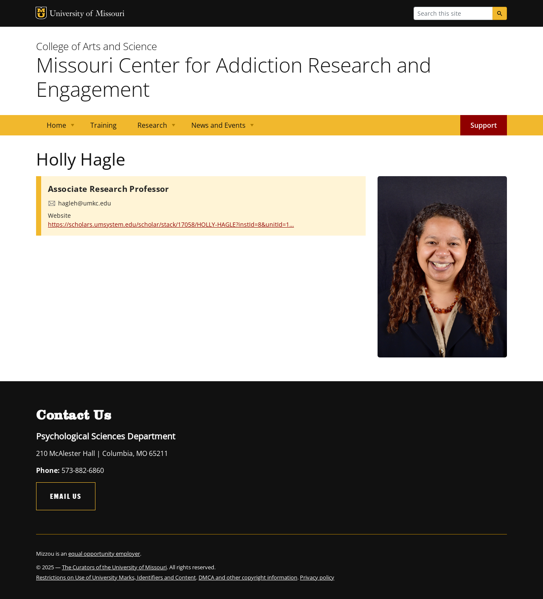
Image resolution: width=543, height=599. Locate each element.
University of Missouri (87, 14)
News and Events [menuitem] (217, 128)
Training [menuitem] (103, 125)
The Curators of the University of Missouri (114, 567)
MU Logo (41, 13)
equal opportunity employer (104, 553)
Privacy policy (317, 577)
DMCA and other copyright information (248, 577)
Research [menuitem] (151, 128)
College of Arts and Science (96, 46)
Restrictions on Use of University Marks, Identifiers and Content (116, 577)
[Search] (500, 13)
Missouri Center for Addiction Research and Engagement (233, 77)
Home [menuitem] (55, 128)
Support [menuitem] (483, 125)
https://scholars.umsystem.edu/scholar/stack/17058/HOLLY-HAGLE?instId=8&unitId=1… (171, 224)
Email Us (65, 496)
